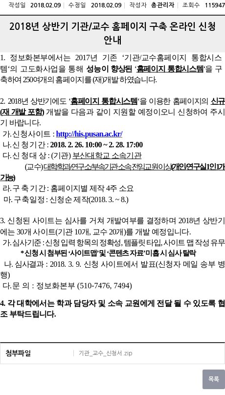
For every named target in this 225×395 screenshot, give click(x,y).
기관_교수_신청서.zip (106, 353)
